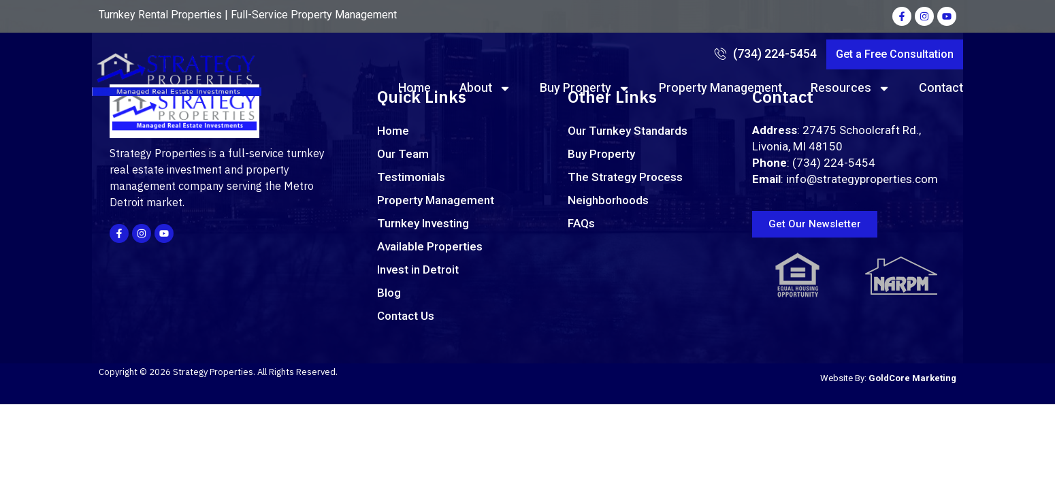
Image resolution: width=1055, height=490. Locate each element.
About (485, 88)
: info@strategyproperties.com (845, 179)
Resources (850, 88)
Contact (941, 88)
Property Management (720, 88)
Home (414, 88)
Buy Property (585, 88)
